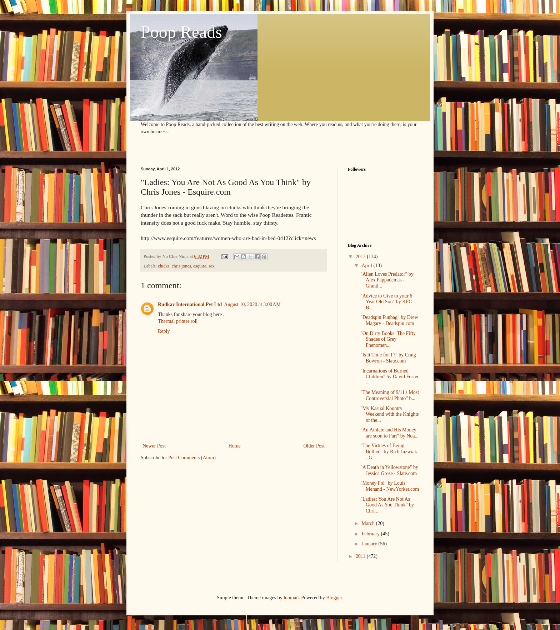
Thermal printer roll (178, 321)
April (367, 265)
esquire (199, 266)
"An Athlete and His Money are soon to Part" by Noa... (389, 433)
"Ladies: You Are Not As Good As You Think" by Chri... (387, 505)
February (371, 533)
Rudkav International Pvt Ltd (190, 304)
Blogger (334, 597)
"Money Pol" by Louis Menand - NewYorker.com (389, 486)
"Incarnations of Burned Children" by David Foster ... (389, 377)
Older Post (314, 446)
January (369, 543)
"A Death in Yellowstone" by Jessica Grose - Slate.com (389, 470)
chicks (163, 266)
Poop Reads (181, 31)
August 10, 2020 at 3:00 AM (252, 304)
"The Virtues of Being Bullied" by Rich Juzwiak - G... (388, 451)
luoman (291, 597)
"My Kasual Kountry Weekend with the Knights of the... (389, 414)
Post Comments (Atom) (192, 457)
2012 (361, 256)
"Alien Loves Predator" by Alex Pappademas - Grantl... (387, 280)
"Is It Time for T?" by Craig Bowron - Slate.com (388, 358)
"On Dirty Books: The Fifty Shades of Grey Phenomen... (388, 339)
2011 (361, 556)
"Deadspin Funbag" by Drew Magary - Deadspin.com (389, 320)
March (368, 523)
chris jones (181, 266)
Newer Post (154, 446)
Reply (164, 331)
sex (212, 266)
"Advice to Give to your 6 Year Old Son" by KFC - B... (387, 302)
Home (235, 446)
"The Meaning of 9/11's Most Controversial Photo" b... (389, 395)
